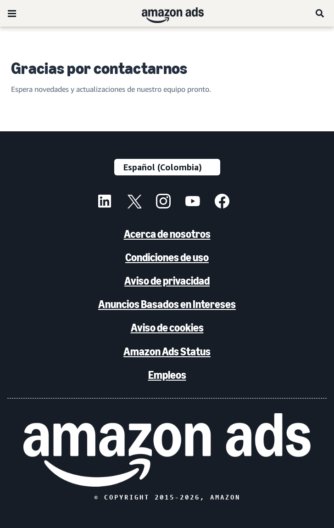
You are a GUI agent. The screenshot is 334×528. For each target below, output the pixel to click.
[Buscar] (320, 13)
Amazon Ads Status (167, 351)
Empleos (167, 375)
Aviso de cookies (167, 327)
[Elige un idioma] (167, 167)
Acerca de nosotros (167, 234)
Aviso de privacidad (167, 280)
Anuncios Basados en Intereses (167, 304)
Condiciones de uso (167, 257)
